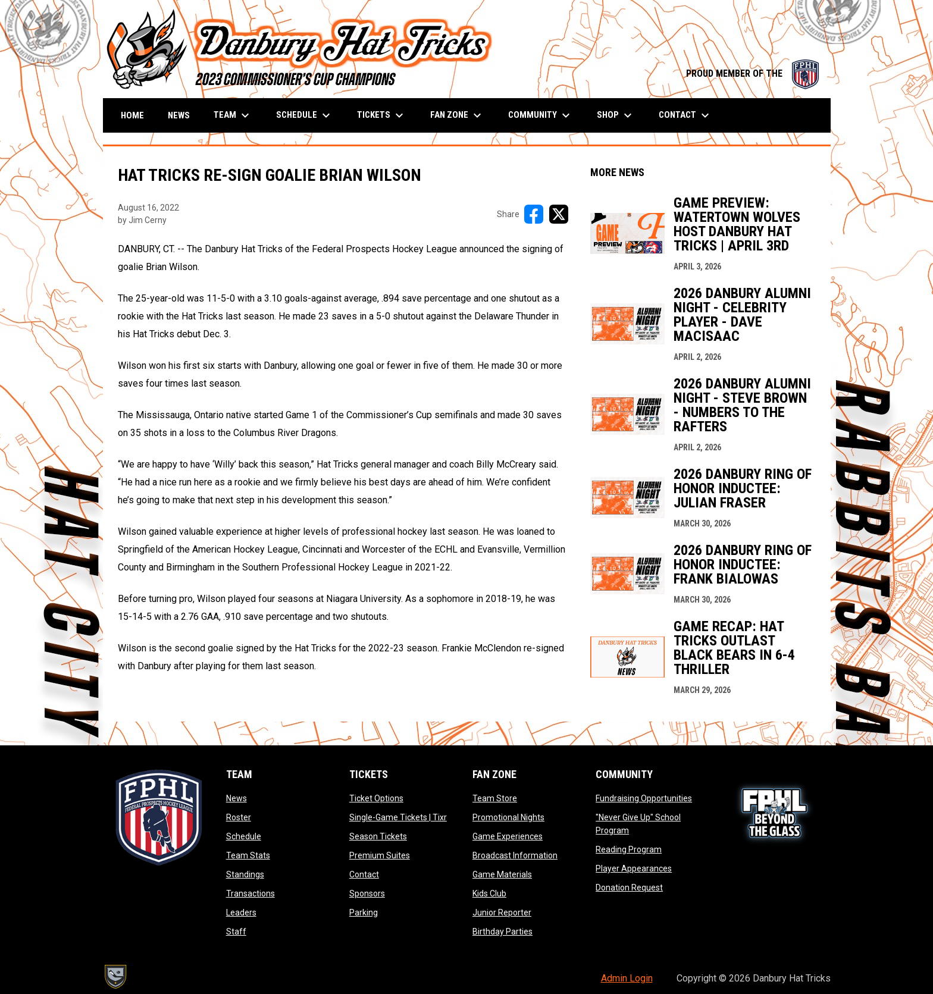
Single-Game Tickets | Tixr (398, 817)
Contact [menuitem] (685, 115)
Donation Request (629, 887)
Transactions (250, 893)
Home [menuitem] (132, 115)
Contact (364, 874)
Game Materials (502, 874)
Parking (363, 912)
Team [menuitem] (233, 115)
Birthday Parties (502, 931)
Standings (245, 874)
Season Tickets (378, 836)
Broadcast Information (515, 855)
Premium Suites (379, 855)
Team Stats (248, 855)
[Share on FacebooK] (533, 214)
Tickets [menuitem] (381, 115)
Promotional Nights (508, 817)
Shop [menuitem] (616, 115)
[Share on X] (558, 214)
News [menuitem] (179, 115)
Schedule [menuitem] (304, 115)
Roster (238, 817)
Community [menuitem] (540, 115)
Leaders (241, 912)
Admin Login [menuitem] (627, 978)
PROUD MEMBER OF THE (752, 73)
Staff (236, 931)
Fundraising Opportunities (644, 798)
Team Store (494, 798)
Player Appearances (634, 868)
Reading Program (629, 849)
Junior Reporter (501, 912)
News (236, 798)
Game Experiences (507, 836)
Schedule (243, 836)
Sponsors (367, 893)
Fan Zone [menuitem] (457, 115)
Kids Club (489, 893)
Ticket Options (376, 798)
